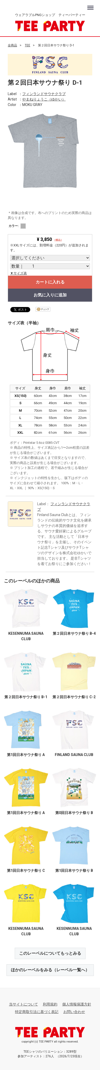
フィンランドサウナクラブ (44, 93)
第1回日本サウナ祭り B (74, 870)
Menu (91, 5)
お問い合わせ (74, 1012)
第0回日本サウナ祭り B (74, 812)
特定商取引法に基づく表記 (36, 1012)
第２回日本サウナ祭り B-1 (25, 697)
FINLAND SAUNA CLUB (74, 755)
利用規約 (50, 1004)
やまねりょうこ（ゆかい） (44, 99)
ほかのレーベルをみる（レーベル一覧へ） (50, 969)
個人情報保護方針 (76, 1004)
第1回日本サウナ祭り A (26, 755)
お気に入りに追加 (50, 295)
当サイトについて (23, 1004)
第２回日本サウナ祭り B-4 (74, 633)
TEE (27, 45)
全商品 (12, 45)
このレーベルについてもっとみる (50, 953)
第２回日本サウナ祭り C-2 (74, 697)
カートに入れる (50, 282)
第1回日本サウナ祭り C (26, 870)
